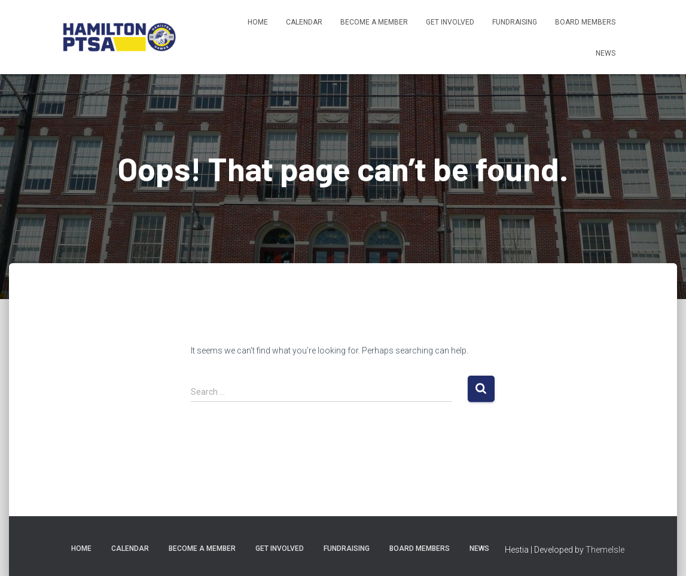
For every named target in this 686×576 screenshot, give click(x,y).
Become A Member (374, 22)
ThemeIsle (605, 549)
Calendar (304, 22)
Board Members (585, 22)
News (605, 53)
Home (258, 22)
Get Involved (450, 22)
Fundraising (514, 22)
